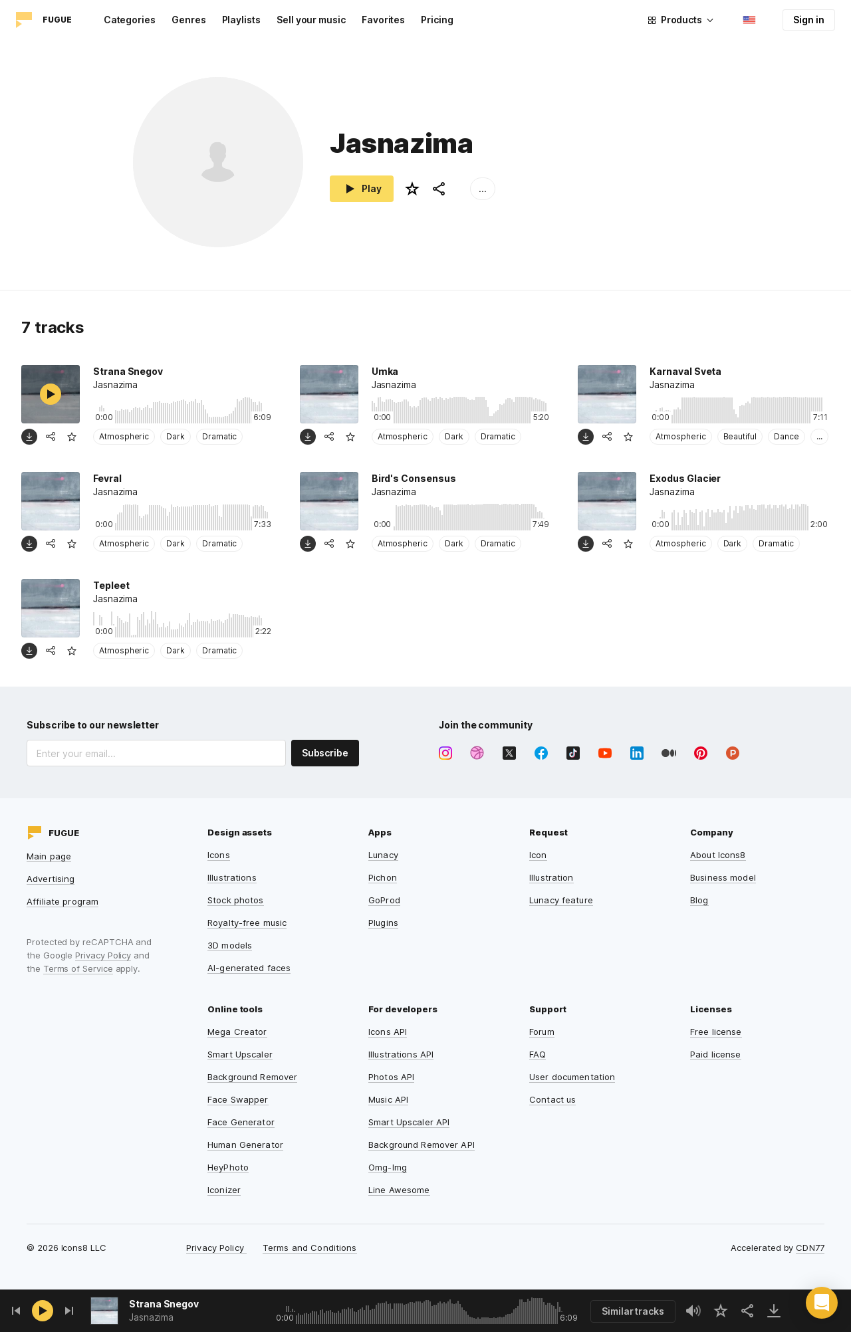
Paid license (715, 1054)
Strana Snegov (164, 1303)
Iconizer (224, 1189)
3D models (229, 945)
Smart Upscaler (240, 1054)
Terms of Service (78, 968)
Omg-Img (387, 1167)
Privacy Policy (103, 955)
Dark (175, 436)
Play (362, 189)
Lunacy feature (561, 900)
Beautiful (740, 436)
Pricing (437, 19)
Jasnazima (151, 1317)
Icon (538, 854)
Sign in (808, 19)
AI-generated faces (249, 967)
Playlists (241, 19)
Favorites (383, 19)
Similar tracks (633, 1311)
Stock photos (235, 900)
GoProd (384, 900)
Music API (388, 1099)
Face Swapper (238, 1099)
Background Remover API (421, 1144)
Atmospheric (124, 436)
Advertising (50, 878)
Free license (716, 1031)
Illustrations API (400, 1054)
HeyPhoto (228, 1167)
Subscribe (325, 752)
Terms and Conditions (310, 1247)
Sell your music (311, 19)
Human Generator (245, 1144)
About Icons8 (718, 854)
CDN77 (810, 1247)
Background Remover (252, 1076)
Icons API (387, 1031)
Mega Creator (237, 1031)
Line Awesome (399, 1189)
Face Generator (241, 1122)
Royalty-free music (247, 922)
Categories (130, 19)
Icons (218, 854)
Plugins (383, 922)
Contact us (552, 1099)
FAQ (537, 1054)
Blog (699, 900)
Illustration (551, 877)
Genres (189, 19)
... (483, 188)
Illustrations (232, 877)
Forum (541, 1031)
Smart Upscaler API (408, 1122)
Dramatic (219, 436)
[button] (822, 1303)
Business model (723, 877)
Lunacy (383, 854)
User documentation (572, 1076)
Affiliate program (62, 901)
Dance (786, 436)
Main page (49, 856)
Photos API (391, 1076)
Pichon (382, 877)
